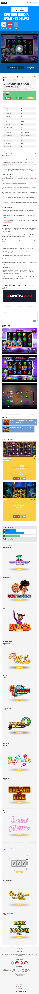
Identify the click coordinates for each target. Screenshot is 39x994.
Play (19, 569)
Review (30, 98)
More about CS (20, 958)
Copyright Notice (19, 988)
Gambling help (19, 966)
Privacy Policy (19, 984)
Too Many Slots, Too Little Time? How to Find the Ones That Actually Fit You (21, 421)
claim (8, 98)
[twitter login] (24, 11)
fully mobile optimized (32, 178)
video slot (19, 164)
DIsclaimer (19, 986)
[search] (27, 3)
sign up (21, 8)
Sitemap (19, 990)
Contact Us (20, 949)
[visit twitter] (12, 963)
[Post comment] (34, 321)
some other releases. (7, 222)
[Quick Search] (33, 3)
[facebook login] (22, 11)
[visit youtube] (26, 963)
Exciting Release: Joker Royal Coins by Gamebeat (21, 428)
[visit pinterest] (17, 963)
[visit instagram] (21, 963)
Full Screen (35, 33)
